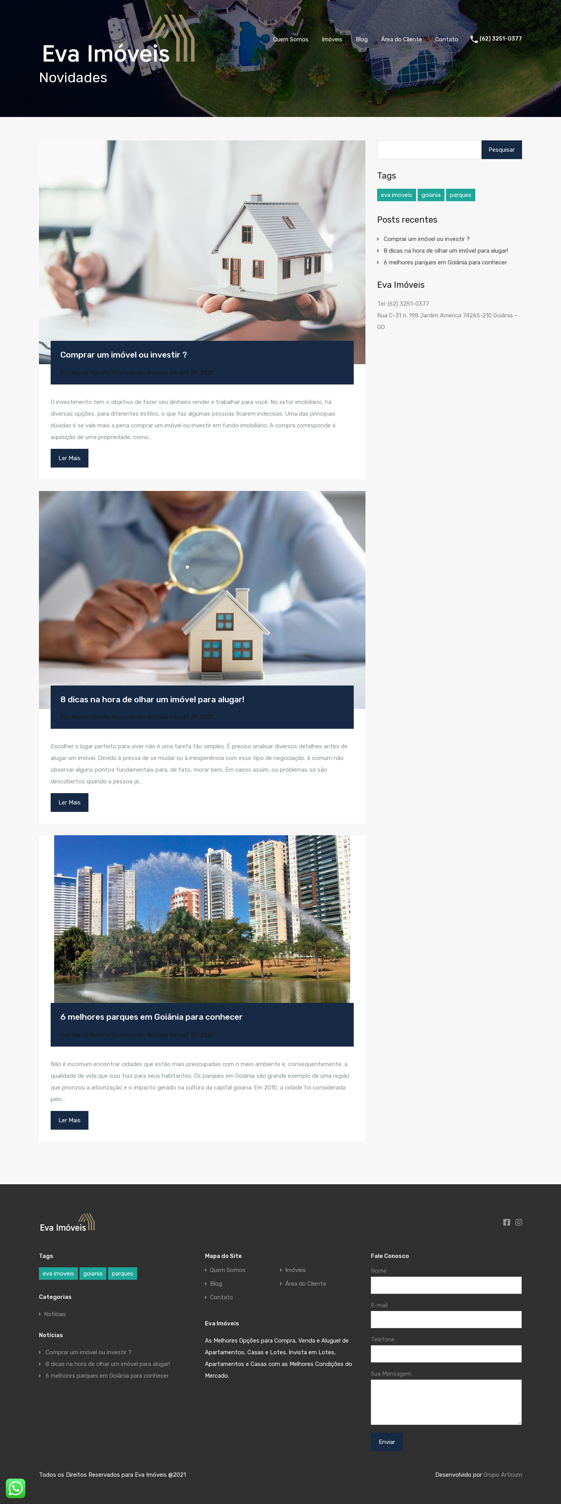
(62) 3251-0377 (501, 39)
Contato (446, 39)
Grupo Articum (502, 1474)
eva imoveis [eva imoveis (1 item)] (396, 194)
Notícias (157, 372)
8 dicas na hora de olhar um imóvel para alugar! (152, 699)
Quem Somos (291, 39)
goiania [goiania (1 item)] (431, 194)
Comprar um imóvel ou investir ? (123, 355)
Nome (378, 1270)
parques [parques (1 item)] (460, 194)
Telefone (383, 1339)
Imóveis (332, 39)
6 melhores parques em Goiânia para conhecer (151, 1017)
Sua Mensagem (391, 1373)
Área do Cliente (401, 39)
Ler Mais (69, 458)
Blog (362, 39)
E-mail (379, 1305)
